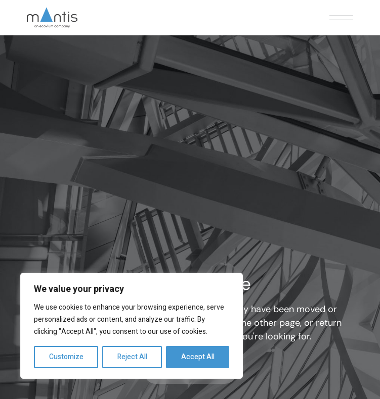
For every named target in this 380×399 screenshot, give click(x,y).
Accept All (198, 357)
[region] (131, 326)
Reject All (132, 357)
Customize (66, 357)
